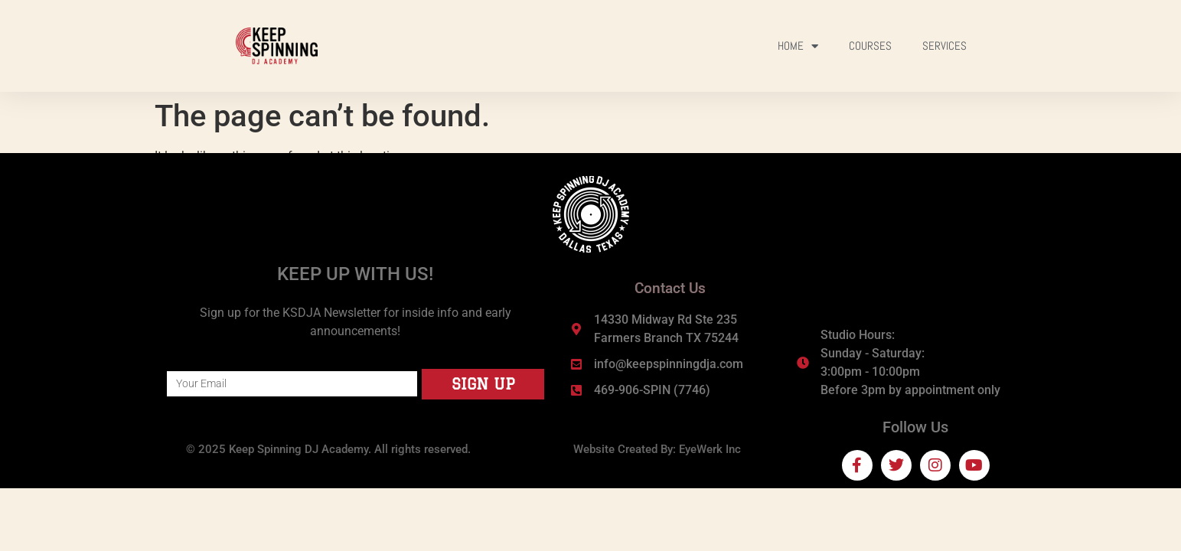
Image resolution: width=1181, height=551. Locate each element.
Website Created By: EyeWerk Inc (657, 449)
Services (944, 45)
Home (798, 46)
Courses (870, 45)
